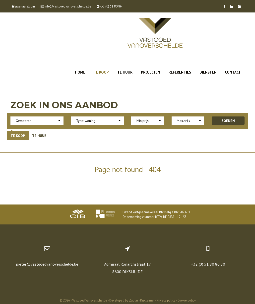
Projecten (150, 72)
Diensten (207, 72)
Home (80, 72)
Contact (233, 72)
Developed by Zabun (123, 300)
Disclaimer (147, 300)
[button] (37, 120)
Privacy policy (166, 300)
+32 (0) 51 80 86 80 (208, 264)
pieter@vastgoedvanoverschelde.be (47, 264)
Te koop (101, 72)
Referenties (180, 72)
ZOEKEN (228, 120)
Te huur (124, 72)
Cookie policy (187, 300)
